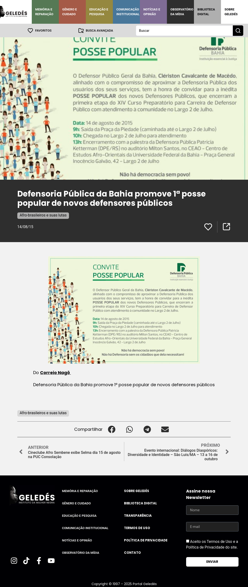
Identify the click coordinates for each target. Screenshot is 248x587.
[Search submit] (238, 30)
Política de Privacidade (145, 540)
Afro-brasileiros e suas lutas (43, 215)
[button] (111, 429)
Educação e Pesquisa (98, 12)
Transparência (138, 515)
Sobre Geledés (231, 12)
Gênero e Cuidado (69, 12)
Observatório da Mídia (181, 12)
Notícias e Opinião (151, 12)
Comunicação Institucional (128, 12)
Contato (132, 552)
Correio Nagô (55, 372)
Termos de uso (137, 528)
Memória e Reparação (44, 12)
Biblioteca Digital (206, 12)
